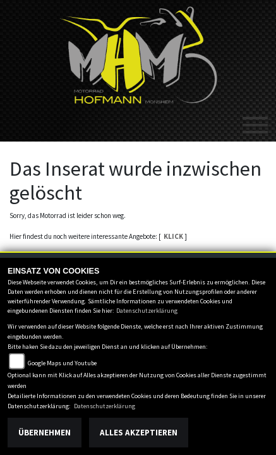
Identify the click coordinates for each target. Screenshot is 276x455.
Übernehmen (44, 432)
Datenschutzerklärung (146, 310)
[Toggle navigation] (255, 120)
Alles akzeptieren (138, 432)
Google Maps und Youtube (62, 363)
